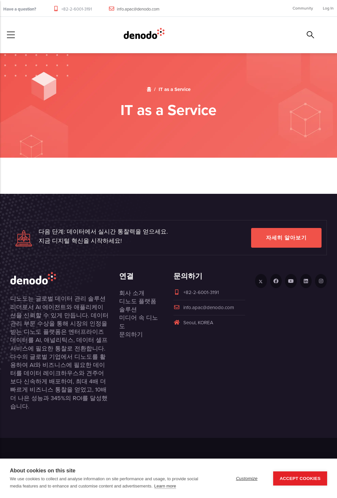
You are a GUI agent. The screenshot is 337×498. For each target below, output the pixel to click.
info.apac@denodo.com (138, 9)
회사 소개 (131, 293)
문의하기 (131, 334)
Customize (247, 478)
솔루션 (128, 309)
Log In (328, 8)
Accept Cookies (300, 478)
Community (303, 8)
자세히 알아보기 (286, 237)
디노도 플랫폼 (137, 301)
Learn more (165, 486)
